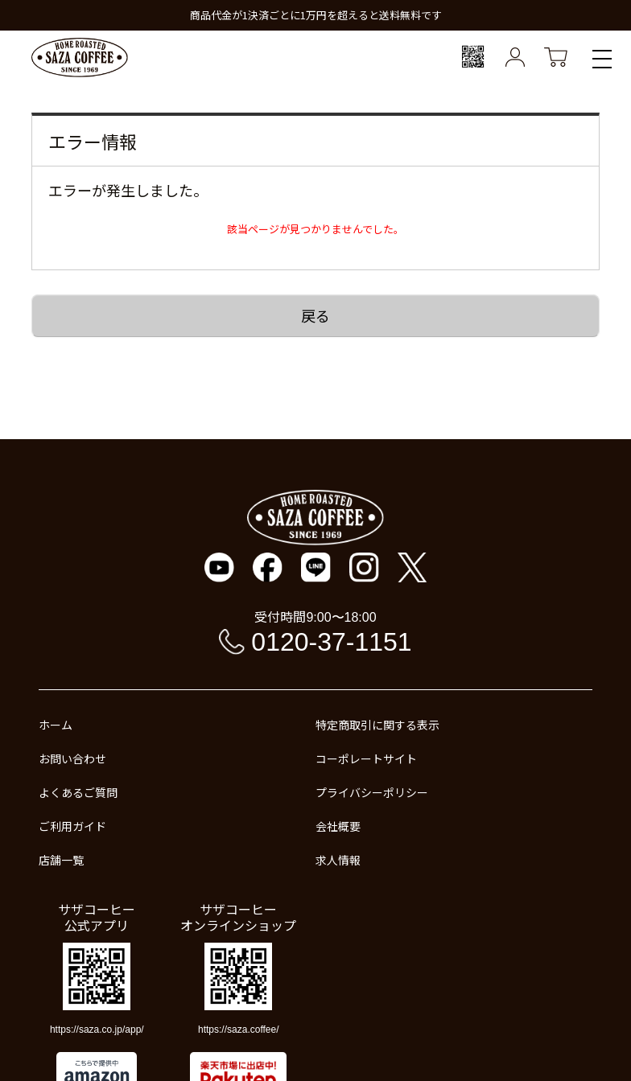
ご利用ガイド (72, 826)
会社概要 (338, 826)
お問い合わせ (72, 758)
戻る (315, 315)
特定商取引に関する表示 (377, 724)
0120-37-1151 (331, 642)
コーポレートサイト (366, 758)
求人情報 (338, 859)
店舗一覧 (61, 859)
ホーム (55, 724)
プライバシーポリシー (372, 792)
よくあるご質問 (78, 792)
